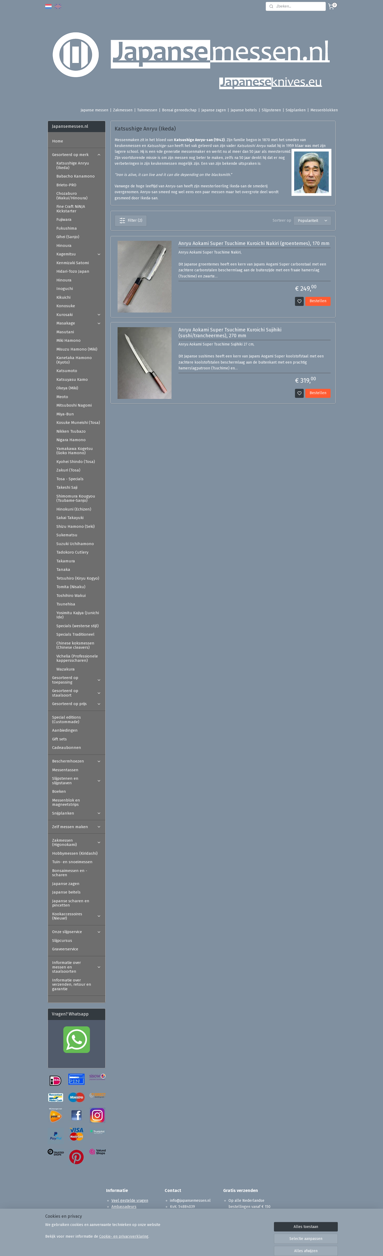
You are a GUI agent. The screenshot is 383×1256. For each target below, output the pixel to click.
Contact (117, 1224)
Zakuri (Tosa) (68, 470)
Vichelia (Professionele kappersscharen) (77, 658)
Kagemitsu (78, 254)
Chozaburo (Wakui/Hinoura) (72, 195)
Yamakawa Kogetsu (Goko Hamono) (74, 451)
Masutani (65, 332)
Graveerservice (65, 949)
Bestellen (318, 301)
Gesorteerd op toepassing (76, 680)
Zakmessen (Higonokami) (76, 842)
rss (222, 1246)
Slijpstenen (271, 110)
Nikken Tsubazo (71, 431)
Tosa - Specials (70, 479)
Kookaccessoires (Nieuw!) (76, 916)
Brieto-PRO (66, 185)
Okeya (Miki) (67, 388)
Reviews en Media (126, 1212)
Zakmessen (122, 110)
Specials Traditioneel (75, 634)
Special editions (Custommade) (66, 719)
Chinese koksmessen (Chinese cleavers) (75, 645)
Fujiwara (64, 219)
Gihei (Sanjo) (67, 236)
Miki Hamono (68, 340)
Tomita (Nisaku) (70, 586)
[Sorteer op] (312, 220)
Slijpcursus (62, 940)
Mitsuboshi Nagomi (74, 405)
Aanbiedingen (65, 730)
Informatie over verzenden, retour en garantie (71, 984)
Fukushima (66, 228)
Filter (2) (130, 220)
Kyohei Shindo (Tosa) (75, 461)
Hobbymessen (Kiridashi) (75, 853)
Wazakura (65, 669)
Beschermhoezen (76, 761)
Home (57, 141)
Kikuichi (63, 297)
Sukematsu (66, 535)
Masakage (78, 323)
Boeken (59, 791)
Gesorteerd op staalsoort (76, 693)
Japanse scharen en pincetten (70, 903)
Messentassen (65, 770)
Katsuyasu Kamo (72, 379)
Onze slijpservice (76, 931)
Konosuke (65, 306)
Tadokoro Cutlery (72, 552)
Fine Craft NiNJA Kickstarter (70, 208)
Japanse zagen (213, 110)
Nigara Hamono (71, 439)
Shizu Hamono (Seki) (75, 526)
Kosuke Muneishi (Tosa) (78, 422)
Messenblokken (324, 110)
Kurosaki (78, 314)
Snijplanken (296, 110)
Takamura (65, 561)
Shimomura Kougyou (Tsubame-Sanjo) (75, 498)
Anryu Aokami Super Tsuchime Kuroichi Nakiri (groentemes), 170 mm (253, 243)
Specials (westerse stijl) (77, 625)
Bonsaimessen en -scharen (69, 873)
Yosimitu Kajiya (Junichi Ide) (77, 615)
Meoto (62, 396)
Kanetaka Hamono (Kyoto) (74, 360)
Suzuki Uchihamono (75, 543)
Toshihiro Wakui (71, 595)
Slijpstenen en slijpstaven (76, 780)
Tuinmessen (147, 110)
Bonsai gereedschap (179, 110)
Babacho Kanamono (75, 176)
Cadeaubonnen (66, 747)
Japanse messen (94, 110)
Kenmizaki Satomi (72, 262)
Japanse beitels (244, 110)
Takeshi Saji (66, 487)
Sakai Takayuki (70, 517)
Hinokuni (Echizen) (73, 509)
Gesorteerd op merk (76, 154)
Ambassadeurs (123, 1206)
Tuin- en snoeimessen (72, 861)
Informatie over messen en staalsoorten (76, 967)
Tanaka (63, 569)
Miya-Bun (65, 414)
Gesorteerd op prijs (76, 703)
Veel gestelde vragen (129, 1200)
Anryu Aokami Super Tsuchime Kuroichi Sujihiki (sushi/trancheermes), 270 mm (229, 333)
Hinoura (64, 245)
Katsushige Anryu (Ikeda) (72, 165)
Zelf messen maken (76, 826)
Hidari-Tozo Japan (72, 271)
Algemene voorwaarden (131, 1218)
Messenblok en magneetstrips (66, 802)
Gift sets (59, 739)
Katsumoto (66, 370)
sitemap (211, 1246)
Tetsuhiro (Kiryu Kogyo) (77, 578)
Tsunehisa (65, 604)
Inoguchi (64, 288)
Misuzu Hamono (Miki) (76, 349)
